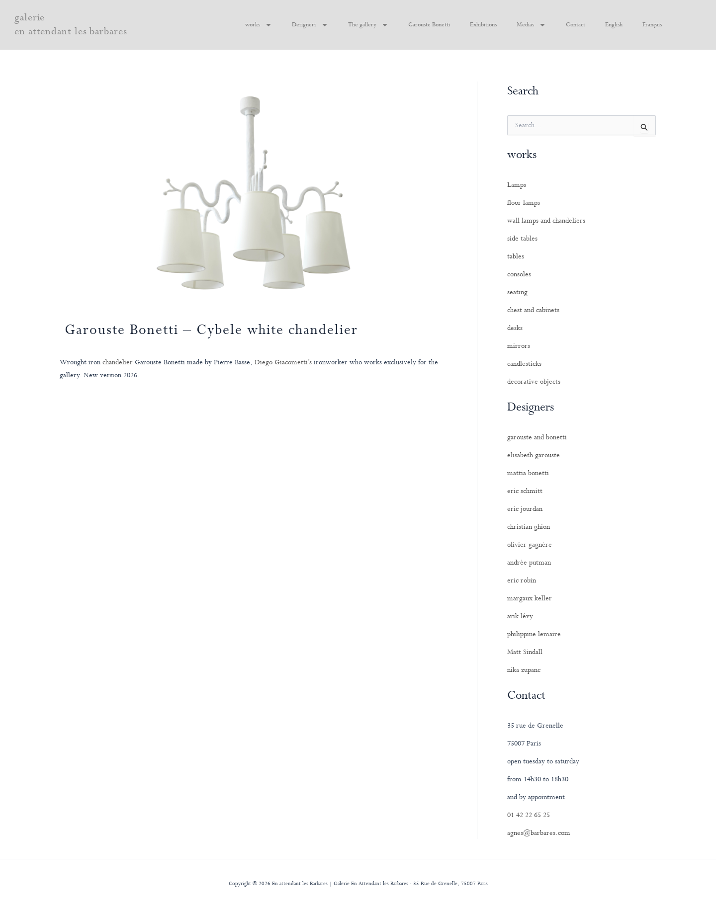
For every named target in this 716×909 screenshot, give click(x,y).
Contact (575, 25)
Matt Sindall (524, 652)
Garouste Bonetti (429, 25)
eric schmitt (524, 491)
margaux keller (529, 598)
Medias (531, 24)
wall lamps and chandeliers (546, 220)
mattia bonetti (528, 473)
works (258, 24)
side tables (522, 238)
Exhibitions (483, 25)
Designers (310, 24)
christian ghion (528, 526)
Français (652, 25)
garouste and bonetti (537, 437)
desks (515, 328)
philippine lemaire (534, 634)
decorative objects (533, 381)
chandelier (117, 362)
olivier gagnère (529, 544)
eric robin (521, 580)
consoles (519, 274)
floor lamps (523, 202)
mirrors (518, 345)
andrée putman (529, 562)
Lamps (516, 184)
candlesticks (524, 363)
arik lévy (520, 616)
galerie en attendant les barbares (70, 24)
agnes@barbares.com (538, 832)
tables (515, 256)
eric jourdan (524, 508)
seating (517, 292)
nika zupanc (523, 669)
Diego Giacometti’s (283, 362)
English (614, 25)
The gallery (368, 24)
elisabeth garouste (533, 455)
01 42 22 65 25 (528, 815)
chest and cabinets (533, 310)
